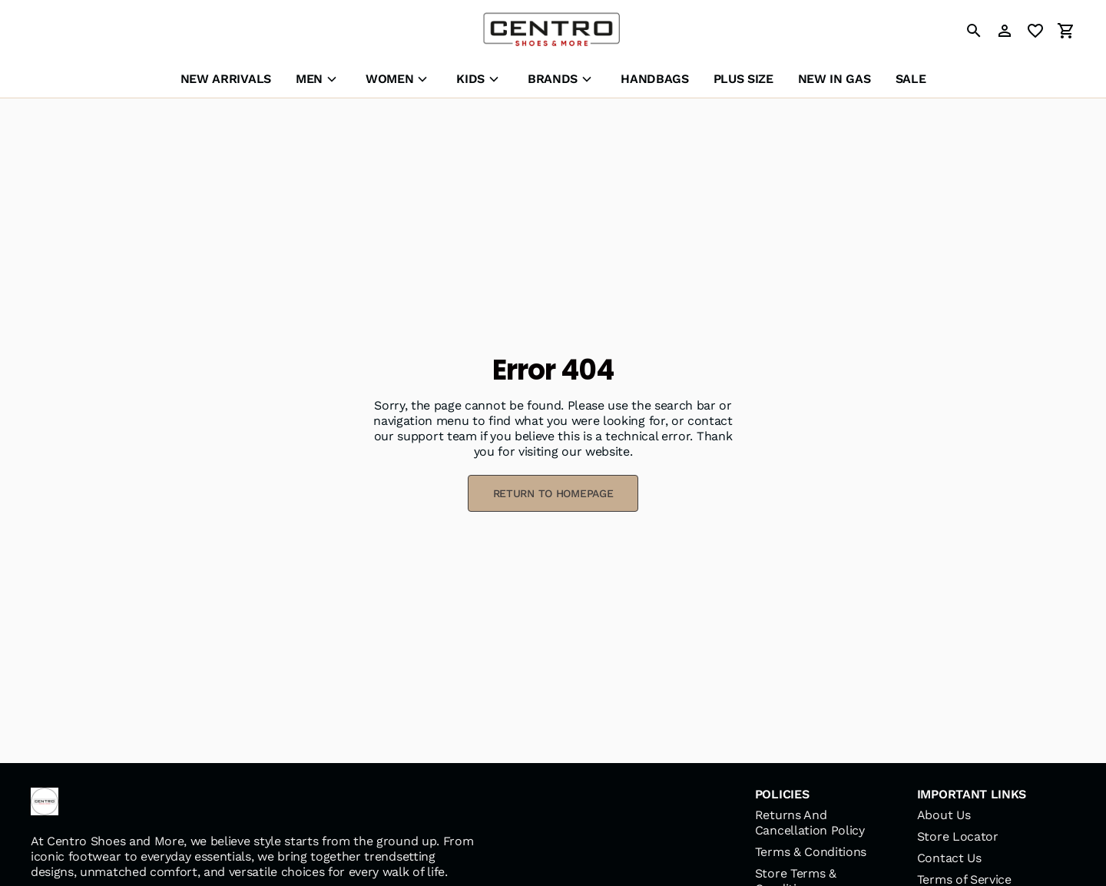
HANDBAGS (654, 78)
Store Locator (957, 836)
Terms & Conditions (810, 852)
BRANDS (553, 78)
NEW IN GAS (834, 78)
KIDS (470, 78)
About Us (943, 815)
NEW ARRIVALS (225, 78)
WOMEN (389, 78)
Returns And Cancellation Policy (810, 823)
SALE (911, 78)
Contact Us (949, 858)
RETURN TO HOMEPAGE (553, 493)
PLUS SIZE (743, 78)
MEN (309, 78)
